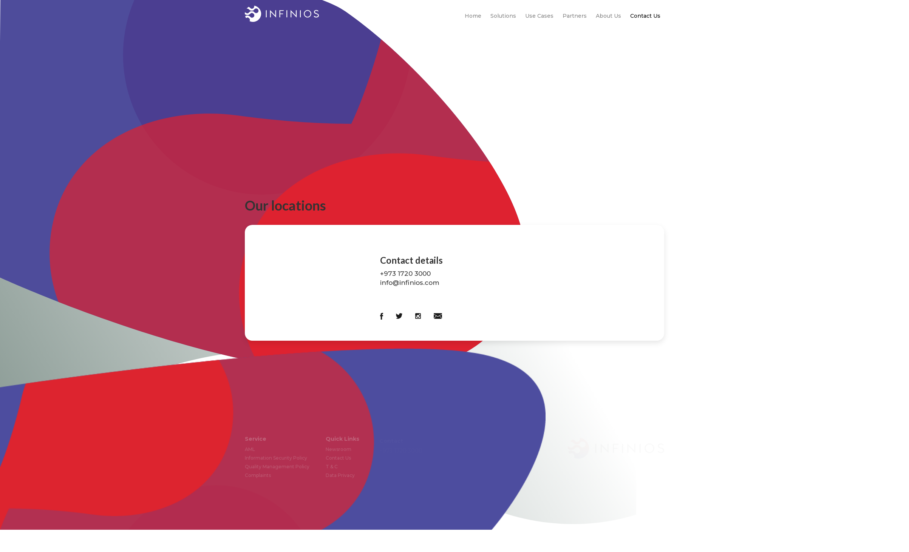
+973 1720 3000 (405, 273)
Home (473, 15)
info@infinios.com (409, 282)
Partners (575, 15)
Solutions (503, 15)
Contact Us (645, 15)
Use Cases (539, 15)
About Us (608, 15)
